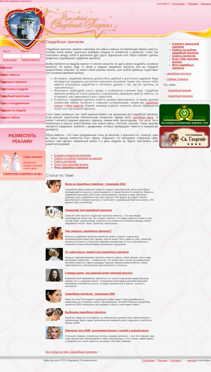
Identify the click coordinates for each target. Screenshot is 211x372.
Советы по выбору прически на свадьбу (78, 158)
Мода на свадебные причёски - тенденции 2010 (95, 184)
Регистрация (10, 59)
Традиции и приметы (13, 82)
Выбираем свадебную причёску (85, 312)
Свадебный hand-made (14, 96)
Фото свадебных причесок (183, 66)
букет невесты (75, 105)
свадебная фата (143, 117)
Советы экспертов (65, 161)
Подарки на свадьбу (13, 110)
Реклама (192, 3)
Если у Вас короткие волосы (71, 164)
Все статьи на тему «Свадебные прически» (72, 351)
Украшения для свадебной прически (88, 210)
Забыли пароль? (31, 59)
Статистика (178, 3)
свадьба (191, 360)
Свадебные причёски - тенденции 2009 (90, 293)
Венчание (6, 67)
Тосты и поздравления (14, 103)
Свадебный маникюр (180, 96)
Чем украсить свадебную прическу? (88, 231)
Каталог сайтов (10, 117)
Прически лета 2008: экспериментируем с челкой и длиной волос (107, 330)
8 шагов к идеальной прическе (72, 155)
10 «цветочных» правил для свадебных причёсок (97, 252)
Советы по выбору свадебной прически (185, 51)
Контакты (206, 3)
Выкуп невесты (10, 74)
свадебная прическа (179, 73)
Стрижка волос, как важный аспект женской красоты (99, 272)
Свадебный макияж (179, 90)
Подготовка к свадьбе (14, 89)
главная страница (177, 79)
